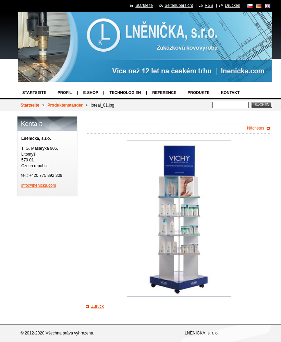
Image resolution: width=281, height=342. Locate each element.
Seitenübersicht (178, 5)
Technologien (125, 92)
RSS (209, 5)
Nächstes (255, 128)
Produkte (199, 92)
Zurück (97, 306)
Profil (65, 92)
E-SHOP (90, 92)
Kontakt (230, 92)
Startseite (34, 92)
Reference (164, 92)
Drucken (232, 5)
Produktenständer (65, 105)
